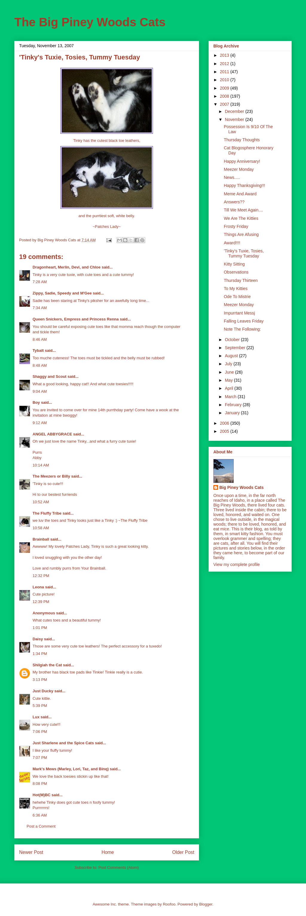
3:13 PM (40, 679)
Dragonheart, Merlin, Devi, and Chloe (67, 267)
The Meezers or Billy (51, 476)
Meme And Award (240, 193)
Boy (36, 402)
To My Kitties (235, 288)
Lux (36, 717)
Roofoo (169, 904)
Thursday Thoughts (242, 139)
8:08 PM (40, 783)
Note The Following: (242, 329)
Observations (236, 272)
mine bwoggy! (65, 415)
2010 (225, 79)
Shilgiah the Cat (47, 665)
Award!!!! (232, 242)
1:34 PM (40, 653)
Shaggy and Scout (49, 376)
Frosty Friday (236, 226)
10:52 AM (41, 502)
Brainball (41, 539)
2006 (225, 423)
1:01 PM (40, 627)
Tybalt (38, 350)
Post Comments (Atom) (118, 867)
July (229, 363)
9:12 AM (40, 423)
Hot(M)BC (42, 795)
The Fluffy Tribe (47, 513)
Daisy (38, 639)
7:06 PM (40, 731)
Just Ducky (43, 691)
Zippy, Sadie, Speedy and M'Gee (62, 293)
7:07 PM (40, 757)
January (233, 412)
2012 (225, 63)
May (229, 380)
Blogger (205, 904)
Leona (38, 587)
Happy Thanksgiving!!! (244, 185)
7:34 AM (40, 308)
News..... (232, 177)
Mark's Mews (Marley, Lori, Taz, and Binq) (71, 769)
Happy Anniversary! (242, 161)
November (235, 119)
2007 (225, 104)
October (233, 339)
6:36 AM (40, 815)
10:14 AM (41, 465)
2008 (225, 96)
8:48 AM (40, 365)
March (231, 396)
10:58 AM (41, 528)
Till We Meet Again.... (243, 210)
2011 (225, 71)
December (235, 111)
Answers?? (234, 202)
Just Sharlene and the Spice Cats (63, 743)
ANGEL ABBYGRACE (52, 434)
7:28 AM (40, 282)
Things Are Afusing (241, 234)
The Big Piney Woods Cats (90, 22)
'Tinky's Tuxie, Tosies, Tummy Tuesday (244, 253)
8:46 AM (40, 339)
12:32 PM (41, 575)
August (232, 355)
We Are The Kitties (241, 218)
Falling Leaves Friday (244, 321)
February (234, 404)
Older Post (183, 852)
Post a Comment (41, 826)
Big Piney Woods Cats (241, 487)
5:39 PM (40, 705)
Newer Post (31, 852)
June (230, 372)
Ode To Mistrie (237, 296)
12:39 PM (41, 601)
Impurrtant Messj (239, 313)
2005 (225, 431)
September (235, 347)
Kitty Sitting (234, 264)
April (229, 388)
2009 (225, 88)
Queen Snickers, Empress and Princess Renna (76, 319)
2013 (225, 55)
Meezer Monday (239, 169)
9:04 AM (40, 391)
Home (108, 852)
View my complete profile (236, 564)
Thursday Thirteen (241, 280)
